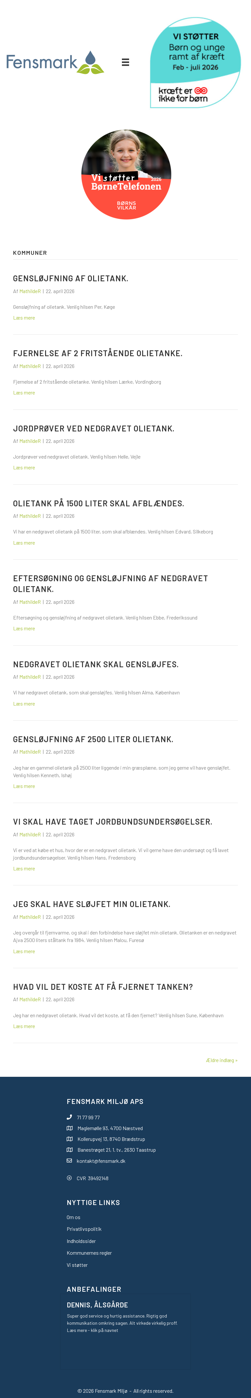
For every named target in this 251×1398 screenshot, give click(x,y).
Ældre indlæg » (222, 1060)
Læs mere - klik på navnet (92, 1330)
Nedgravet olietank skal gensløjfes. (96, 664)
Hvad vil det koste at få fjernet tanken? (103, 986)
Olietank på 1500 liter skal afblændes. (98, 503)
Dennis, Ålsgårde (97, 1305)
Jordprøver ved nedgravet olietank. (94, 428)
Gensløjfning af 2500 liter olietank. (93, 739)
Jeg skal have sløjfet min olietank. (92, 904)
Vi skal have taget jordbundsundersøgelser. (112, 821)
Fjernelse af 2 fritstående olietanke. (98, 353)
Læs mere (24, 317)
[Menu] (125, 62)
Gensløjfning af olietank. (70, 278)
